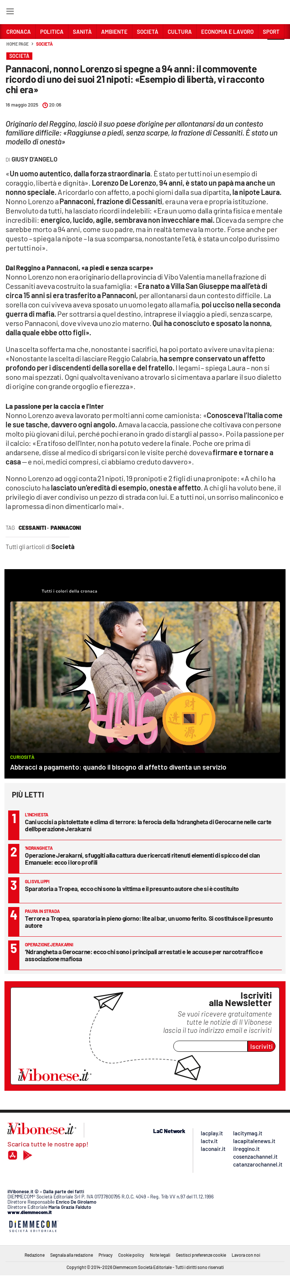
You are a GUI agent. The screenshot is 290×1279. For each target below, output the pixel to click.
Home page (17, 43)
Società (44, 43)
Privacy (106, 1254)
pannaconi (66, 527)
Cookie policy (131, 1254)
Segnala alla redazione (71, 1254)
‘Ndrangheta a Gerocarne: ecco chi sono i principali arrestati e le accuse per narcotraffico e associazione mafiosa (143, 955)
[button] (275, 48)
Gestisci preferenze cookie (201, 1254)
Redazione (35, 1254)
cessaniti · (34, 527)
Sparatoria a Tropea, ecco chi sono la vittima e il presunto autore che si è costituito (132, 888)
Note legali (160, 1254)
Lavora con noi (246, 1254)
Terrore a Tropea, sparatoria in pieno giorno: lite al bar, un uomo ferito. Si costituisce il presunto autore (149, 921)
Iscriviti (261, 1046)
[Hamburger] (10, 13)
